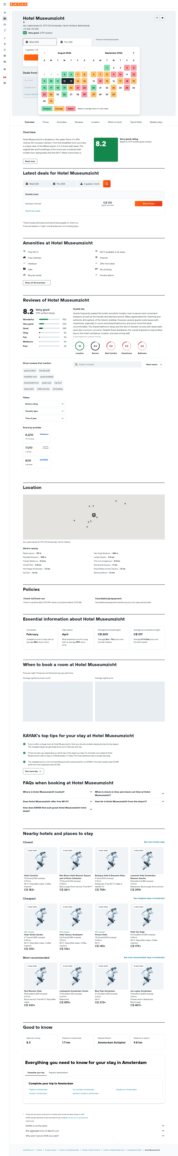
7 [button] (77, 74)
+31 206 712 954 (31, 28)
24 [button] (51, 94)
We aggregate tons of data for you (95, 1130)
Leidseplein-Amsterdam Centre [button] (74, 991)
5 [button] (64, 74)
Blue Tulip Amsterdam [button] (105, 991)
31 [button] (51, 101)
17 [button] (51, 87)
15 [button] (84, 81)
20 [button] (71, 87)
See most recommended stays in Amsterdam (144, 957)
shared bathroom (31, 383)
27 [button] (71, 94)
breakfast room (30, 376)
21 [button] (78, 87)
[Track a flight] (4, 50)
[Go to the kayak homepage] (18, 4)
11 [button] (58, 81)
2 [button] (44, 74)
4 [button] (57, 74)
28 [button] (77, 94)
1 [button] (84, 67)
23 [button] (44, 94)
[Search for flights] (4, 13)
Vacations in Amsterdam (126, 1089)
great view (46, 383)
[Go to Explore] (4, 44)
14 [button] (78, 81)
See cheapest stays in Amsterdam (149, 898)
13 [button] (71, 81)
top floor (58, 383)
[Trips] (4, 69)
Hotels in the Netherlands (69, 1150)
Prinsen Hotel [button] (101, 934)
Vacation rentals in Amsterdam (86, 1093)
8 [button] (84, 74)
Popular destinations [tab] (58, 1072)
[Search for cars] (4, 24)
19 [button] (64, 87)
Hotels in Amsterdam (38, 1093)
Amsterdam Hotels (134, 1150)
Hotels (39, 1150)
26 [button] (64, 94)
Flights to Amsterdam (38, 1089)
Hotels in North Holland (91, 1150)
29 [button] (84, 94)
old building (58, 389)
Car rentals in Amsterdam (83, 1089)
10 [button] (51, 81)
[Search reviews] (110, 364)
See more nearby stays (154, 842)
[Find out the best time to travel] (4, 55)
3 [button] (51, 74)
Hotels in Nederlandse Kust (113, 1150)
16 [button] (44, 87)
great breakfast (46, 376)
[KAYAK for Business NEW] (4, 61)
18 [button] (58, 87)
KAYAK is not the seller (95, 1125)
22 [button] (84, 87)
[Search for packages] (4, 30)
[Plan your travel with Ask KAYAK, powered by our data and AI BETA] (4, 38)
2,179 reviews (46, 32)
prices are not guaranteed (78, 1118)
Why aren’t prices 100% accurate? (95, 1135)
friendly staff (44, 370)
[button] (5, 4)
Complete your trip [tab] (35, 1072)
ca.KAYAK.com (28, 1150)
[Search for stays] (4, 18)
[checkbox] (37, 436)
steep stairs (29, 389)
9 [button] (44, 81)
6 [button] (71, 74)
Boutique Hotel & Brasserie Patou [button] (110, 875)
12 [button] (64, 81)
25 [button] (57, 94)
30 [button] (44, 101)
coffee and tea (43, 389)
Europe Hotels (50, 1150)
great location (30, 370)
